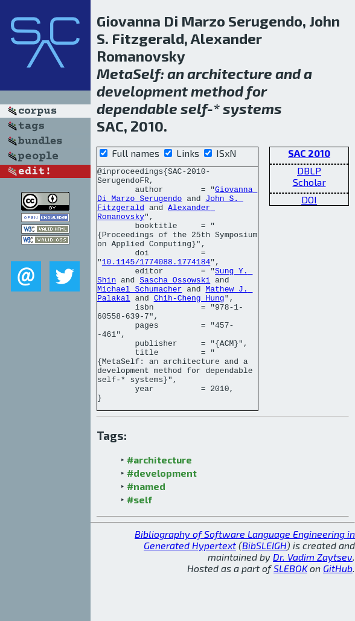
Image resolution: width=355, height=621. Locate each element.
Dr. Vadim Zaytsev (313, 604)
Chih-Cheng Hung (189, 324)
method (217, 91)
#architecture (159, 506)
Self (147, 73)
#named (146, 533)
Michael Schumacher (139, 313)
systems (252, 108)
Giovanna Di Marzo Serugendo (177, 200)
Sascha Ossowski (174, 303)
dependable (137, 108)
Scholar (309, 182)
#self (139, 546)
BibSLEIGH (264, 592)
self (194, 108)
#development (162, 520)
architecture (229, 73)
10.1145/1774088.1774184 (156, 281)
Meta (115, 73)
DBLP (309, 170)
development (142, 91)
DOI (309, 199)
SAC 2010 (309, 153)
